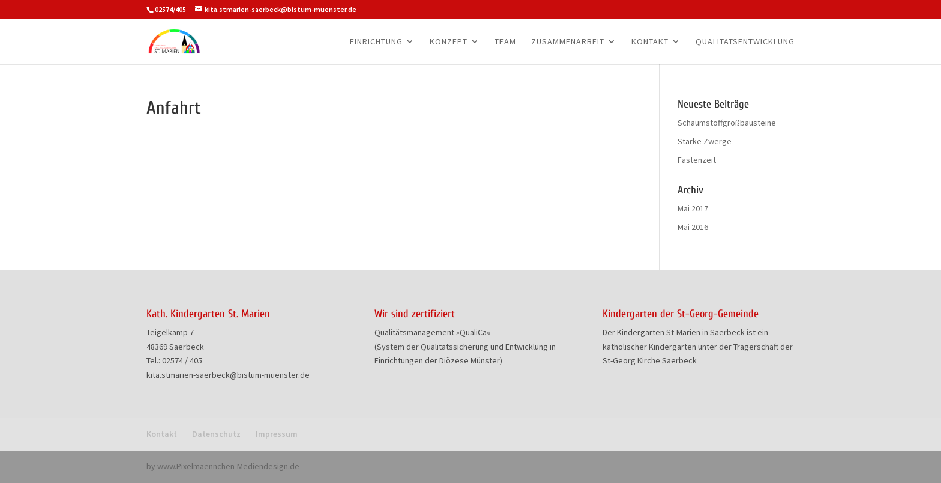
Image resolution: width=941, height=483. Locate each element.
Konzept (448, 42)
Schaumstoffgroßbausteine (727, 122)
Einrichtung (376, 42)
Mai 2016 (693, 227)
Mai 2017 (693, 208)
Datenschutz (216, 433)
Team (505, 42)
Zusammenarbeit (567, 42)
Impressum (277, 433)
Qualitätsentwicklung (745, 42)
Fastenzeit (697, 159)
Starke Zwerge (705, 141)
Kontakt (650, 42)
